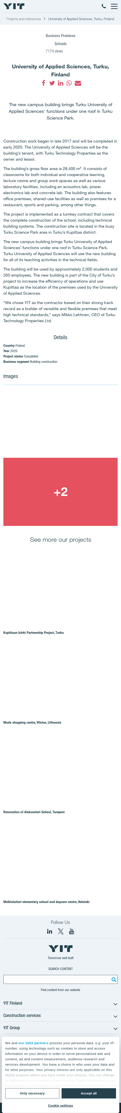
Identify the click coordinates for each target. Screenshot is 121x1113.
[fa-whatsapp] (69, 83)
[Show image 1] (60, 423)
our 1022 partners (33, 1043)
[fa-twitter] (52, 83)
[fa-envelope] (78, 83)
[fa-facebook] (43, 83)
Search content (60, 969)
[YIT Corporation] (71, 931)
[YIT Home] (13, 6)
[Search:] (113, 979)
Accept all (89, 1093)
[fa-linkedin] (61, 83)
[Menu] (114, 6)
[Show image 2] (60, 492)
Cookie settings (60, 1105)
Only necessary (32, 1093)
